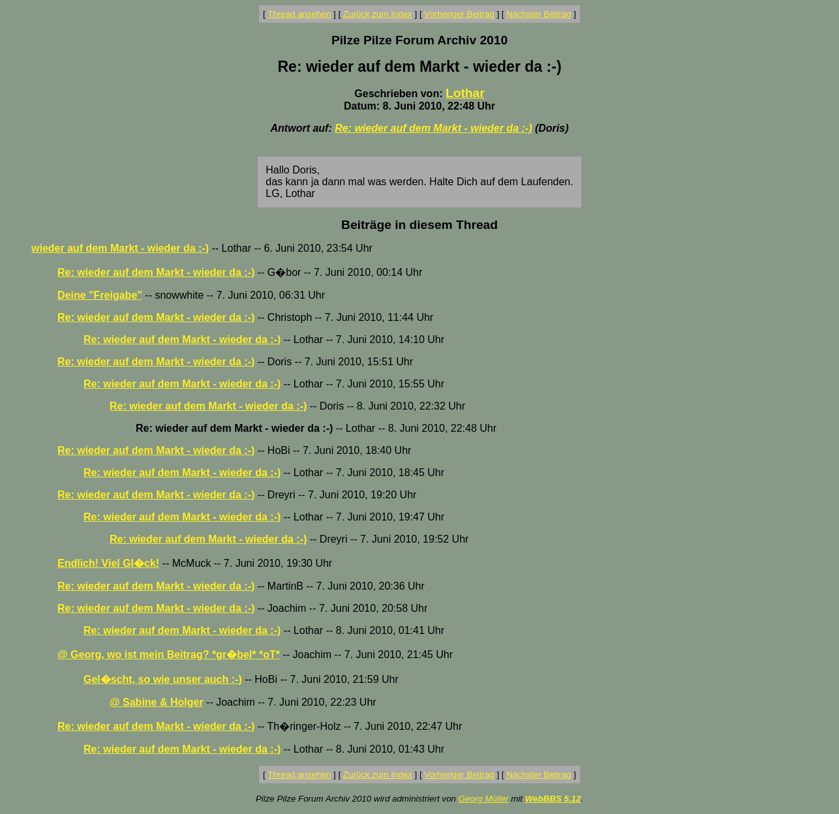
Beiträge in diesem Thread (419, 225)
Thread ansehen (299, 14)
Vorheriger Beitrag (459, 14)
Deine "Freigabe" (99, 295)
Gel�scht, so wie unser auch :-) (163, 679)
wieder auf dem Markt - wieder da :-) (120, 248)
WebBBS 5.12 (553, 799)
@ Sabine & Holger (157, 702)
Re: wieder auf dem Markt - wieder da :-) (433, 128)
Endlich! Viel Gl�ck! (108, 563)
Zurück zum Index (377, 14)
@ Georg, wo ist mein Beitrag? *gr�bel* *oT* (168, 654)
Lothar (465, 93)
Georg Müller (483, 799)
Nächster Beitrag (538, 14)
